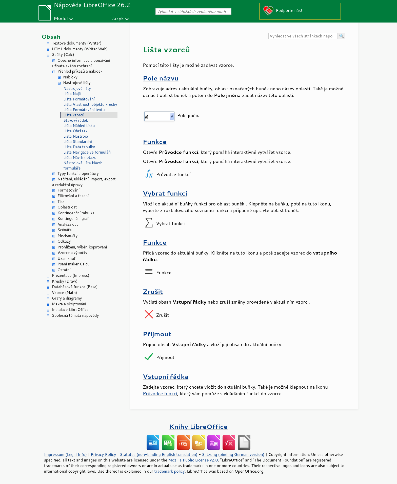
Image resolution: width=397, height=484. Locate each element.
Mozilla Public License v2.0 (193, 460)
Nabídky (70, 77)
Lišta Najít (72, 93)
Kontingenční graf (73, 218)
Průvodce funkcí (160, 393)
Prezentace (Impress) (70, 275)
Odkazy (64, 241)
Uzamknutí (66, 258)
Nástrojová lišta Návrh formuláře (83, 165)
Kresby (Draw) (64, 281)
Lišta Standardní (77, 141)
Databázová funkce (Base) (75, 286)
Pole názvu (160, 78)
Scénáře (64, 230)
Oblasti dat (67, 207)
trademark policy (169, 471)
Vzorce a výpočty (72, 252)
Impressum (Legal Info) (65, 454)
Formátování (68, 190)
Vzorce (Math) (64, 292)
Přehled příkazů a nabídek (80, 71)
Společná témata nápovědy (75, 315)
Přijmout (157, 333)
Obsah (51, 36)
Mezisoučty (67, 235)
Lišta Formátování (79, 99)
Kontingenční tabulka (75, 213)
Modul (61, 18)
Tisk (61, 201)
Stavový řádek (75, 120)
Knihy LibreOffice (198, 426)
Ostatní (63, 269)
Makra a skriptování (69, 304)
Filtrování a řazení (73, 195)
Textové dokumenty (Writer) (77, 43)
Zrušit (153, 291)
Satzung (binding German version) (233, 454)
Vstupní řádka (165, 376)
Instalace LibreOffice (70, 309)
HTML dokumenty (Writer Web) (80, 49)
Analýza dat (67, 224)
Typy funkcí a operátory (78, 173)
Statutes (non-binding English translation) (158, 454)
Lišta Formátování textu (84, 109)
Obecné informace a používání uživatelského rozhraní (81, 63)
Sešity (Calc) (63, 54)
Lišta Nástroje (75, 136)
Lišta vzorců (73, 115)
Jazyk (117, 18)
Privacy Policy (103, 454)
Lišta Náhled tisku (79, 125)
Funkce (155, 141)
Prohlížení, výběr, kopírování (82, 247)
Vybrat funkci (165, 193)
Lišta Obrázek (75, 131)
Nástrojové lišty (77, 82)
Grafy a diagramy (67, 298)
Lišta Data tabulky (79, 147)
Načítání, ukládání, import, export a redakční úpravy (84, 181)
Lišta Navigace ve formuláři (87, 152)
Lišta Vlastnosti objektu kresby (90, 104)
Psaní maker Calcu (73, 264)
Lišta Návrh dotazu (79, 157)
